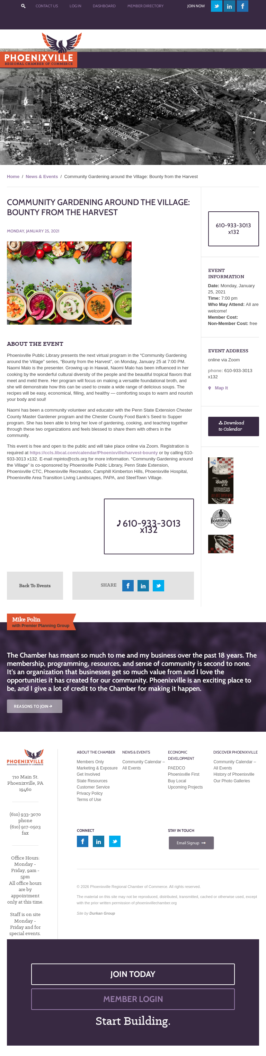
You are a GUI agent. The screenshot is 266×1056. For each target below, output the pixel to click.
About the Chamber (96, 752)
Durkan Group (102, 913)
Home (13, 176)
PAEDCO (176, 768)
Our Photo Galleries (231, 780)
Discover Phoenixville (235, 752)
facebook (243, 6)
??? (23, 6)
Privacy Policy (90, 793)
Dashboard (104, 5)
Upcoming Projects (185, 787)
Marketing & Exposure (97, 768)
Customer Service (93, 787)
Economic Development (181, 755)
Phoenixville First (184, 774)
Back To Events (35, 585)
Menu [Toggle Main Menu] (17, 59)
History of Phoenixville (233, 774)
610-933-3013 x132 (149, 526)
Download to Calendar (231, 426)
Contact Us (47, 5)
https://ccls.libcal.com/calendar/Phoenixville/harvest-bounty (94, 452)
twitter (216, 6)
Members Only (90, 761)
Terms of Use (89, 799)
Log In (75, 5)
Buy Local (177, 780)
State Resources (92, 780)
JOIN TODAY (133, 974)
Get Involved (88, 774)
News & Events (42, 176)
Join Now (196, 5)
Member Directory (145, 5)
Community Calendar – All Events (143, 765)
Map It (221, 387)
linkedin (230, 6)
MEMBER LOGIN (133, 999)
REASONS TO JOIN (33, 706)
